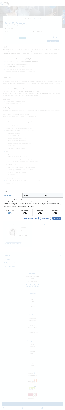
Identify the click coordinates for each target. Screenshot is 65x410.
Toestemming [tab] (8, 195)
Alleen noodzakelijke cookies (30, 218)
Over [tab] (45, 195)
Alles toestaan (57, 218)
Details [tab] (26, 195)
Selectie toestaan (45, 218)
